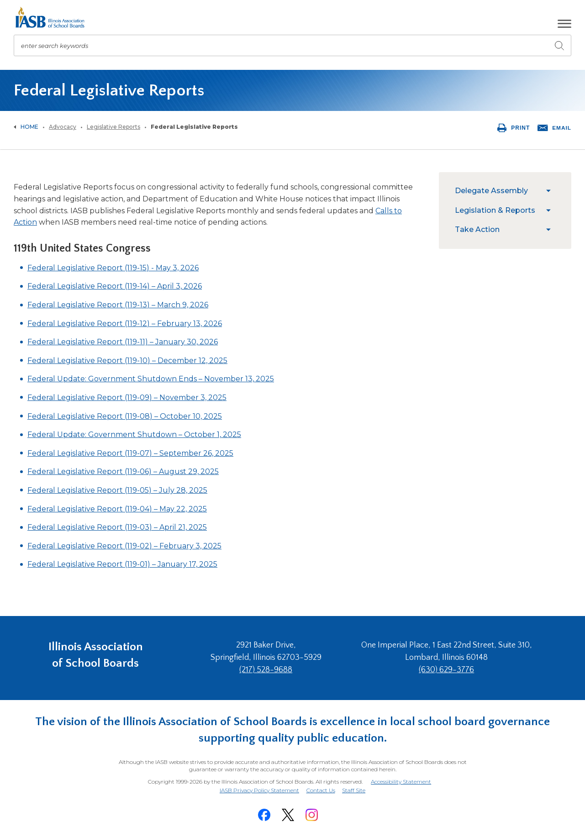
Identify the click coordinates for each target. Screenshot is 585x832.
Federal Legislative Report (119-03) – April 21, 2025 (117, 527)
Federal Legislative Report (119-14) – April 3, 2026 (114, 286)
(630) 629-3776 (448, 669)
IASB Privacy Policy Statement (258, 788)
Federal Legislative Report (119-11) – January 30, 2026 (122, 341)
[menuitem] (498, 190)
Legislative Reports (113, 126)
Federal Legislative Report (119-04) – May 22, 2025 (117, 509)
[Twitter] (288, 812)
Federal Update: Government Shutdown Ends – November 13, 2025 (150, 378)
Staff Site (355, 788)
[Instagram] (312, 812)
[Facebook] (264, 812)
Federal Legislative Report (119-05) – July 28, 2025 (117, 490)
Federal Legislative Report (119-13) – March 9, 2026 (117, 304)
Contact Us (320, 788)
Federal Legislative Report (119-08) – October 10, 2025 (124, 416)
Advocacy (62, 126)
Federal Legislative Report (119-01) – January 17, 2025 (122, 564)
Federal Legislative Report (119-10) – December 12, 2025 (127, 360)
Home (29, 126)
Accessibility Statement (400, 780)
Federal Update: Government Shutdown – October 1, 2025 (134, 434)
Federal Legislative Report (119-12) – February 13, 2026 (124, 323)
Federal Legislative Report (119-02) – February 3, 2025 (124, 546)
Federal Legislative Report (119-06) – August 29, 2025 (123, 471)
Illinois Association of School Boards (95, 657)
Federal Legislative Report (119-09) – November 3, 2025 (127, 397)
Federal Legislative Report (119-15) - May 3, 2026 (113, 267)
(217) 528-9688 (270, 669)
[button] (564, 24)
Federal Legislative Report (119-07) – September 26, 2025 (130, 453)
